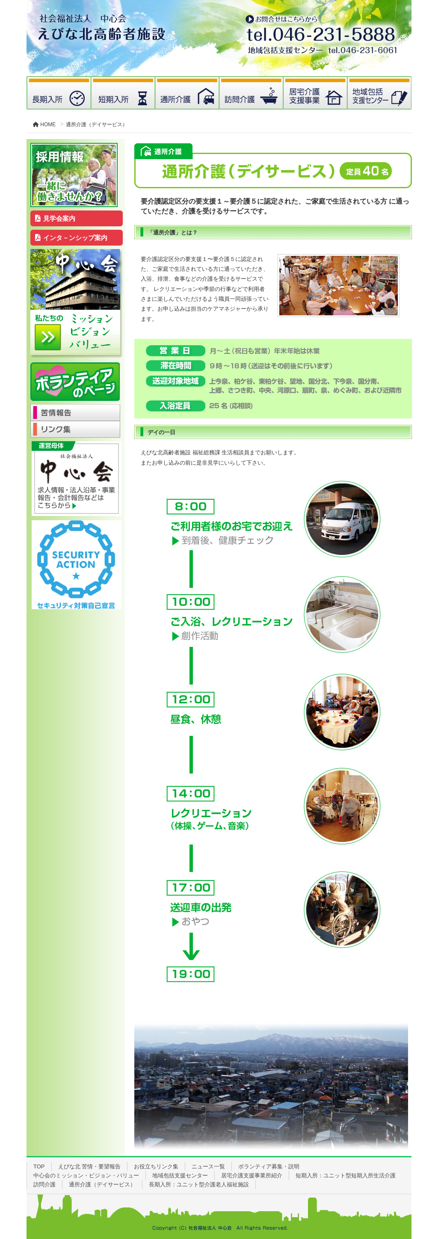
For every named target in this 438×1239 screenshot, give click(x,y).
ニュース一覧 (208, 1166)
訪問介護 (44, 1184)
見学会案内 (55, 218)
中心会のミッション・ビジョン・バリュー (86, 1175)
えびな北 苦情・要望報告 (89, 1166)
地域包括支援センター (180, 1175)
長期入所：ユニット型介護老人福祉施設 (199, 1184)
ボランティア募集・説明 (268, 1166)
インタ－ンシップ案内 (71, 237)
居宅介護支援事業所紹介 (251, 1175)
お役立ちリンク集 (156, 1166)
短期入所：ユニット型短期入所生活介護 (346, 1175)
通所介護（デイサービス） (102, 1184)
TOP (39, 1166)
